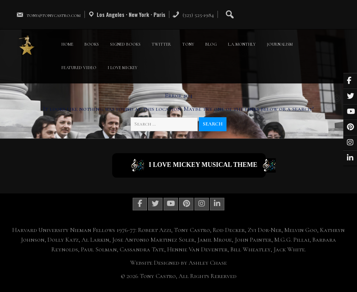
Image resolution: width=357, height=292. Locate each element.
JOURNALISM (280, 44)
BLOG (211, 44)
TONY (188, 44)
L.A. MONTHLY (242, 44)
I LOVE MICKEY (122, 67)
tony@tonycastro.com (48, 15)
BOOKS (91, 44)
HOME (67, 44)
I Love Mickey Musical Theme (198, 165)
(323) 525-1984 (193, 15)
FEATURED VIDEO (78, 67)
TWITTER (161, 44)
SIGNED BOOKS (125, 44)
